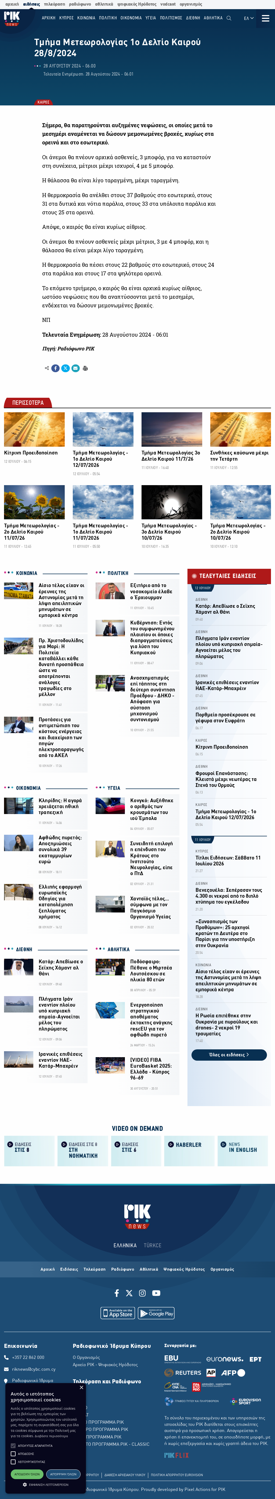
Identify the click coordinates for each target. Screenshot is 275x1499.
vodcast (168, 4)
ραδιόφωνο (80, 4)
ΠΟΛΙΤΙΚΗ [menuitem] (108, 18)
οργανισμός (191, 4)
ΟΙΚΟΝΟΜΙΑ (28, 788)
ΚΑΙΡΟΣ (43, 102)
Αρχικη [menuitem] (49, 18)
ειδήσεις (31, 4)
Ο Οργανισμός (86, 1358)
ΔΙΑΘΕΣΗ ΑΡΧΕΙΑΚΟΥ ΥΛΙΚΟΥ (124, 1475)
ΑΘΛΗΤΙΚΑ (119, 950)
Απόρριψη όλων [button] (63, 1474)
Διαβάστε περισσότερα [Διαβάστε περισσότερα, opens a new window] (51, 1436)
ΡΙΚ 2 (78, 1401)
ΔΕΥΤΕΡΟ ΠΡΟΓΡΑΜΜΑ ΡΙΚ (100, 1430)
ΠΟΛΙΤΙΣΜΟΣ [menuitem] (171, 18)
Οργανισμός (222, 1269)
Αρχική (48, 1269)
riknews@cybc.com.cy (34, 1369)
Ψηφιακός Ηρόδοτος (184, 1269)
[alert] (45, 1438)
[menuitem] (229, 18)
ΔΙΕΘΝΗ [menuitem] (193, 18)
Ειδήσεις (69, 1269)
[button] (13, 1445)
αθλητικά (104, 4)
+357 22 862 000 (28, 1358)
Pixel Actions (197, 1490)
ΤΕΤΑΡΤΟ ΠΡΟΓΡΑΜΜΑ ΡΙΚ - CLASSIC (111, 1445)
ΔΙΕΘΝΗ (24, 950)
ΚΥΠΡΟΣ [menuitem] (66, 18)
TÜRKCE (152, 1246)
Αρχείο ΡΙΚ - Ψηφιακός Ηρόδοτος (105, 1365)
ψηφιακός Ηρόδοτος (137, 4)
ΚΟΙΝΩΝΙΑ (26, 573)
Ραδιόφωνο (123, 1269)
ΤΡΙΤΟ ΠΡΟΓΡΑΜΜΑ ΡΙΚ (97, 1437)
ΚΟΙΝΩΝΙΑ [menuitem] (86, 18)
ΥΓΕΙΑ (114, 788)
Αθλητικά (149, 1269)
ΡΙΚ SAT (81, 1415)
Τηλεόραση (95, 1269)
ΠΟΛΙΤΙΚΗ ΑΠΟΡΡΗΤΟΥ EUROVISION (177, 1475)
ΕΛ (249, 18)
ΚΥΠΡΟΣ (202, 852)
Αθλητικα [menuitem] (213, 18)
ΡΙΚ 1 (78, 1393)
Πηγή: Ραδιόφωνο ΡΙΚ (68, 348)
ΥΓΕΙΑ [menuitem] (151, 18)
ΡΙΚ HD (80, 1408)
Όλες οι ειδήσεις (229, 1054)
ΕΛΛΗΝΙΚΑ (125, 1246)
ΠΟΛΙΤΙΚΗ (118, 573)
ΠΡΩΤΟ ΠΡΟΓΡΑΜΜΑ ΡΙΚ (98, 1422)
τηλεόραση (54, 4)
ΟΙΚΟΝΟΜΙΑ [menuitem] (131, 18)
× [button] (81, 1388)
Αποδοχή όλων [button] (27, 1474)
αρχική (12, 4)
